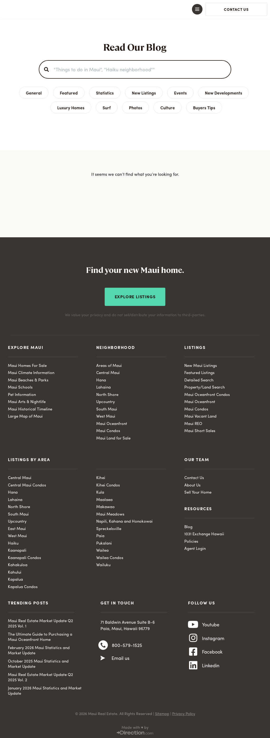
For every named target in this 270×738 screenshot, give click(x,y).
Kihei (100, 477)
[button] (135, 9)
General (34, 93)
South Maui (106, 408)
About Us (192, 484)
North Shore (107, 394)
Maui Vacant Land (200, 416)
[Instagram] (193, 639)
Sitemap (162, 713)
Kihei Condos (108, 484)
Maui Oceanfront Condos (207, 394)
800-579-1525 (127, 645)
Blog (188, 526)
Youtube (210, 624)
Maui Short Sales (199, 430)
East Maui (17, 528)
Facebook (212, 653)
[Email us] (102, 658)
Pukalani (104, 543)
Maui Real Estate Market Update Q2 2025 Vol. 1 (40, 623)
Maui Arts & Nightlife (27, 401)
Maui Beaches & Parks (28, 379)
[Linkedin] (193, 668)
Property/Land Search (204, 387)
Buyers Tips (204, 107)
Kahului (14, 572)
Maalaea (104, 499)
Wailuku (103, 564)
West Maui (105, 416)
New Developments (223, 93)
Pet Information (22, 394)
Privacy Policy (183, 713)
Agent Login (195, 548)
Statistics (105, 93)
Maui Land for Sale (113, 437)
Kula (100, 492)
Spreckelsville (108, 528)
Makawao (105, 506)
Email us (120, 658)
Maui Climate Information (31, 372)
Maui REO (193, 423)
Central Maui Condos (27, 484)
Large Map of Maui (25, 416)
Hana (101, 379)
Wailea (102, 550)
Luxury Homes (70, 107)
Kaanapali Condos (24, 557)
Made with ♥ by (135, 727)
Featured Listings (199, 372)
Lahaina (103, 387)
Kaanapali (17, 550)
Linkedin (210, 668)
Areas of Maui (109, 365)
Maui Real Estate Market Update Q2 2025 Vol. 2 (40, 677)
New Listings (144, 93)
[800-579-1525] (103, 645)
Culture (167, 107)
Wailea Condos (109, 557)
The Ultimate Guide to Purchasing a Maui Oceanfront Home (40, 636)
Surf (107, 107)
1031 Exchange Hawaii (204, 534)
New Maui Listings (200, 365)
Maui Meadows (110, 513)
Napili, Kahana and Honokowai (124, 521)
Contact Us (194, 477)
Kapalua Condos (23, 586)
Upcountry (105, 401)
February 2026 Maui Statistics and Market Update (39, 650)
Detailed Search (199, 379)
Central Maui (108, 372)
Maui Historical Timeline (30, 408)
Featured (69, 93)
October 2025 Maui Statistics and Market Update (38, 663)
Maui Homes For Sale (27, 365)
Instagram (213, 639)
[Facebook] (193, 653)
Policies (191, 541)
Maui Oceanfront (111, 423)
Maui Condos (108, 430)
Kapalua (15, 579)
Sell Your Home (197, 492)
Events (180, 93)
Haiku (13, 543)
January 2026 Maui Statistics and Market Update (44, 690)
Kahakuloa (17, 564)
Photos (135, 107)
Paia (100, 535)
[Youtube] (193, 624)
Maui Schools (20, 387)
